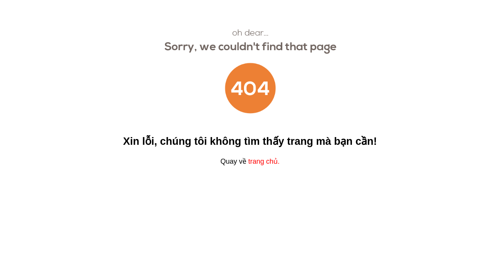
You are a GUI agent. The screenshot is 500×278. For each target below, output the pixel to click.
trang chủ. (264, 161)
